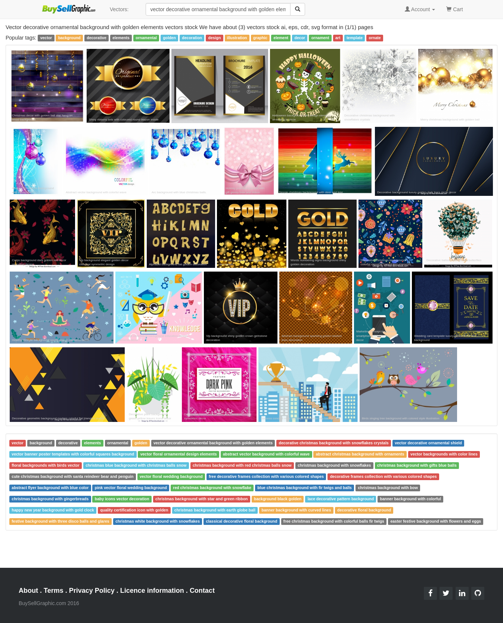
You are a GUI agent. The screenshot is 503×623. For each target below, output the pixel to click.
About (28, 590)
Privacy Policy (92, 590)
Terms (53, 590)
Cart (454, 8)
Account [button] (420, 9)
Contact (202, 590)
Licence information (152, 590)
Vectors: (119, 9)
